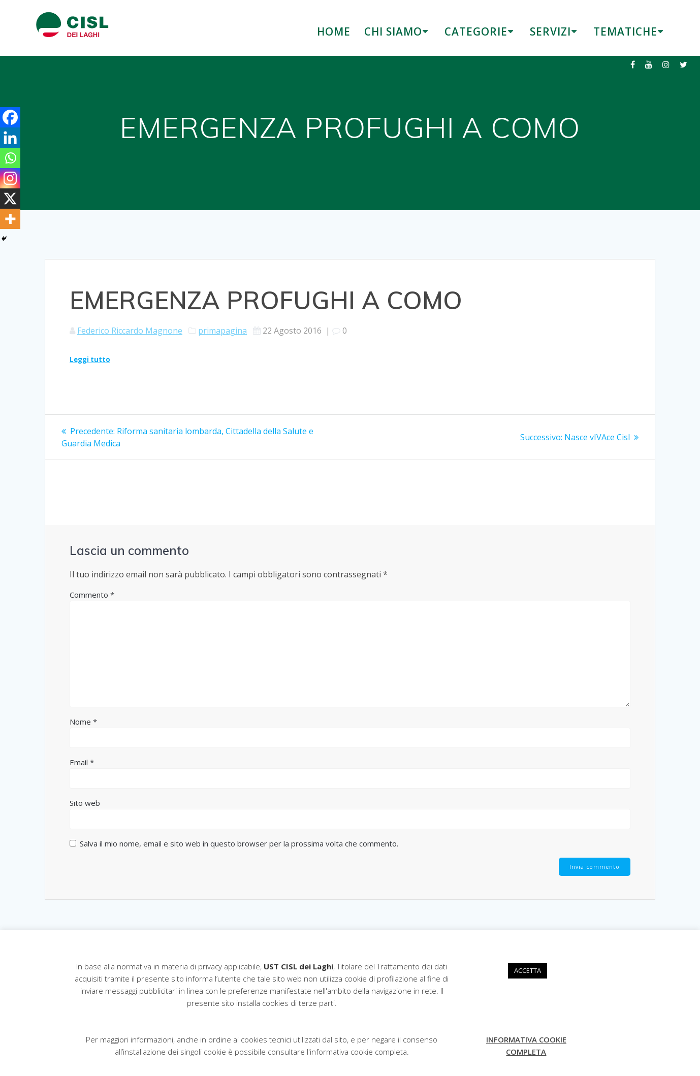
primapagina (222, 330)
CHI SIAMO (393, 31)
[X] (10, 198)
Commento (92, 595)
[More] (10, 219)
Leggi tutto (90, 359)
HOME (334, 31)
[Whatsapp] (10, 158)
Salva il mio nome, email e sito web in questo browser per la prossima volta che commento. (239, 843)
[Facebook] (10, 117)
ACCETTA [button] (527, 970)
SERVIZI (550, 31)
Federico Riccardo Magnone (129, 330)
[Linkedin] (10, 137)
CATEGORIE (475, 31)
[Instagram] (10, 178)
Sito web (85, 803)
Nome (83, 721)
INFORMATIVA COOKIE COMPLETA (526, 1045)
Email (82, 762)
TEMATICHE (625, 31)
